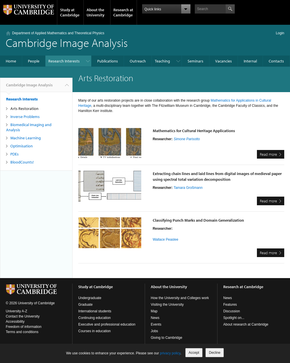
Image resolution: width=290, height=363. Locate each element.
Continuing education (94, 318)
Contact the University (22, 316)
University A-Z (16, 311)
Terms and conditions (22, 332)
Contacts (276, 61)
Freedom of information (23, 327)
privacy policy (170, 353)
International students (94, 311)
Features (230, 305)
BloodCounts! (22, 162)
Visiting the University (167, 305)
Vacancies (223, 61)
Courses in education (94, 331)
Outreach (138, 61)
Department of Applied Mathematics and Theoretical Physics (58, 33)
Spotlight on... (233, 318)
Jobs (154, 331)
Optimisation (21, 146)
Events (156, 324)
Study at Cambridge (69, 12)
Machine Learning (25, 137)
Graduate (85, 305)
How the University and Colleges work (180, 298)
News (155, 318)
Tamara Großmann (188, 188)
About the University (95, 12)
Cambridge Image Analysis (67, 42)
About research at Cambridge (245, 324)
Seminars (195, 61)
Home (11, 61)
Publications (107, 61)
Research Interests (64, 61)
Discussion (231, 311)
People (33, 61)
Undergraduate (89, 298)
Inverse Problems (25, 116)
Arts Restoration (24, 108)
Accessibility (15, 322)
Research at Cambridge (123, 12)
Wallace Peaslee (165, 239)
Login (280, 33)
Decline (214, 353)
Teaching (162, 61)
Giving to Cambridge (166, 338)
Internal (250, 61)
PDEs (14, 154)
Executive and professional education (107, 324)
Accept (194, 353)
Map (154, 311)
